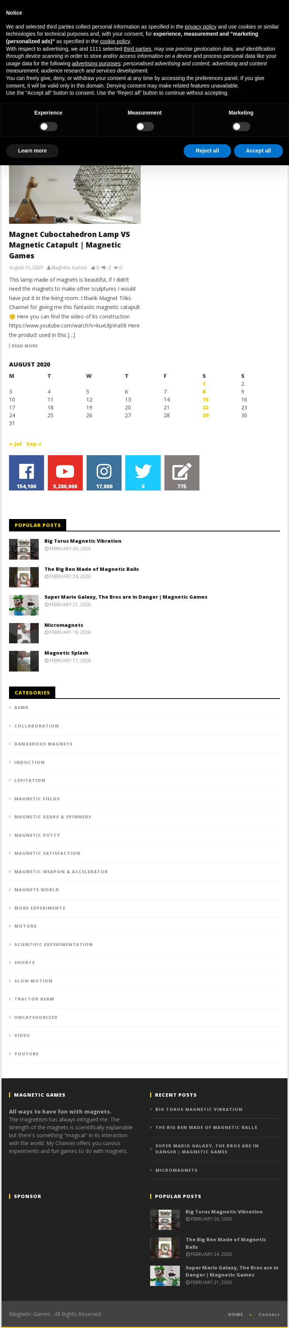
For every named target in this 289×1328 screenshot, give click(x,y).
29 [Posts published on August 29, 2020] (205, 415)
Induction (29, 762)
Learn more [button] (32, 151)
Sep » (34, 443)
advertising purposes (96, 63)
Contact (269, 1314)
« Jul (15, 443)
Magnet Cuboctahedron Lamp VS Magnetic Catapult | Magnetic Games (69, 245)
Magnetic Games (69, 268)
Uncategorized (36, 1017)
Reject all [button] (207, 151)
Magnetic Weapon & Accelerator (61, 871)
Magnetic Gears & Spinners (52, 816)
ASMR (21, 707)
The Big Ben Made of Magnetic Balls (91, 569)
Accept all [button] (258, 151)
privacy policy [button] (200, 27)
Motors (25, 926)
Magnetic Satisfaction (47, 853)
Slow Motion (33, 981)
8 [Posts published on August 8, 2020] (203, 391)
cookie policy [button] (115, 41)
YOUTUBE (26, 1053)
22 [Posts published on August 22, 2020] (205, 407)
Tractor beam (34, 999)
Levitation (30, 780)
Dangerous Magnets (43, 744)
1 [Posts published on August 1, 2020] (203, 383)
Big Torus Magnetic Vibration (83, 540)
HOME (235, 1314)
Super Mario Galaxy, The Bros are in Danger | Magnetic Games (125, 596)
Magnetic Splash (66, 652)
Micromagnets (63, 625)
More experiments (39, 908)
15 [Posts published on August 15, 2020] (205, 399)
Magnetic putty (37, 835)
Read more (25, 346)
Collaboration (36, 726)
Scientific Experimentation (53, 944)
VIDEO (22, 1035)
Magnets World (36, 889)
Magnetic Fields (37, 798)
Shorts (24, 962)
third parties (137, 49)
